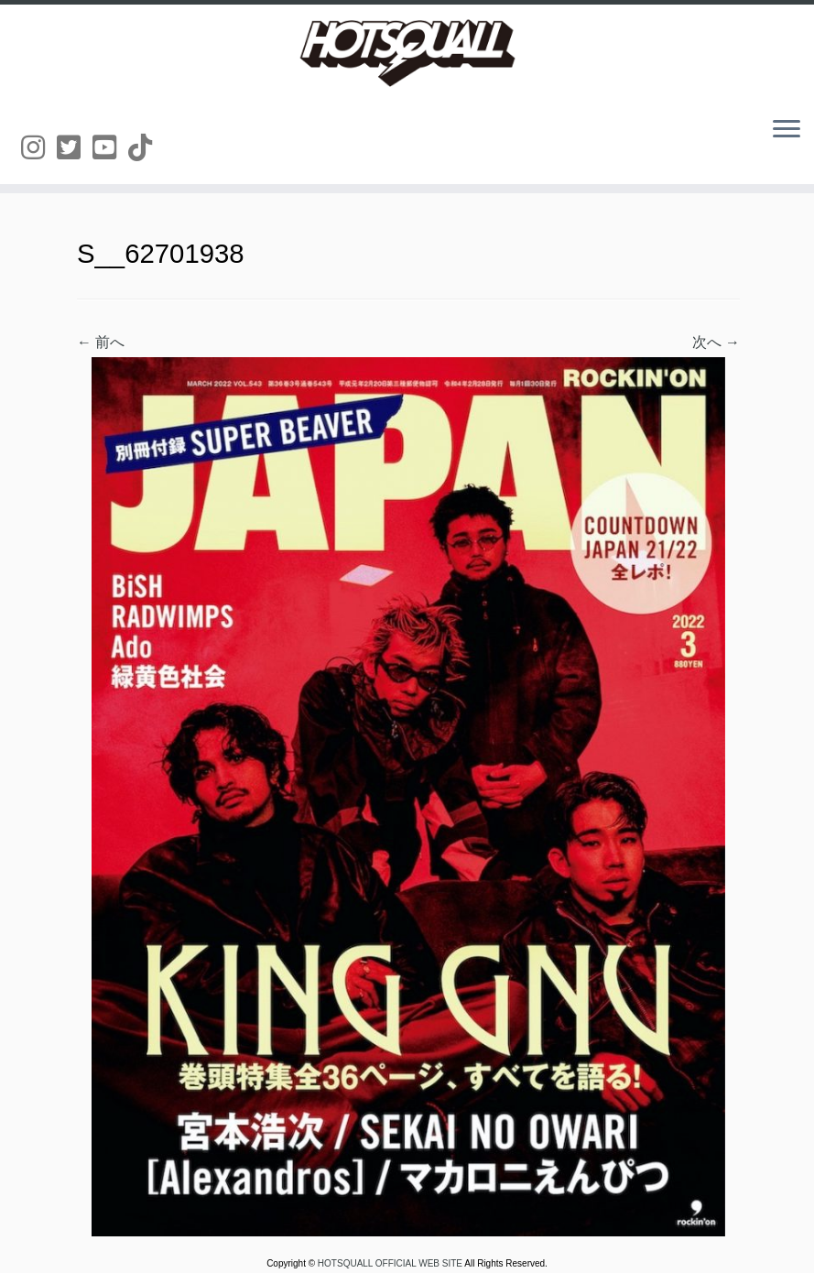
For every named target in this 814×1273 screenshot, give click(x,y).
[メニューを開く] (786, 130)
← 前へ (101, 342)
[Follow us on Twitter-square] (74, 148)
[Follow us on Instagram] (39, 148)
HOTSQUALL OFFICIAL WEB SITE (391, 1263)
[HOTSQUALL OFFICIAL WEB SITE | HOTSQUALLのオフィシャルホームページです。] (407, 53)
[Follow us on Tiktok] (146, 148)
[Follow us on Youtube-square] (110, 148)
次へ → (716, 342)
